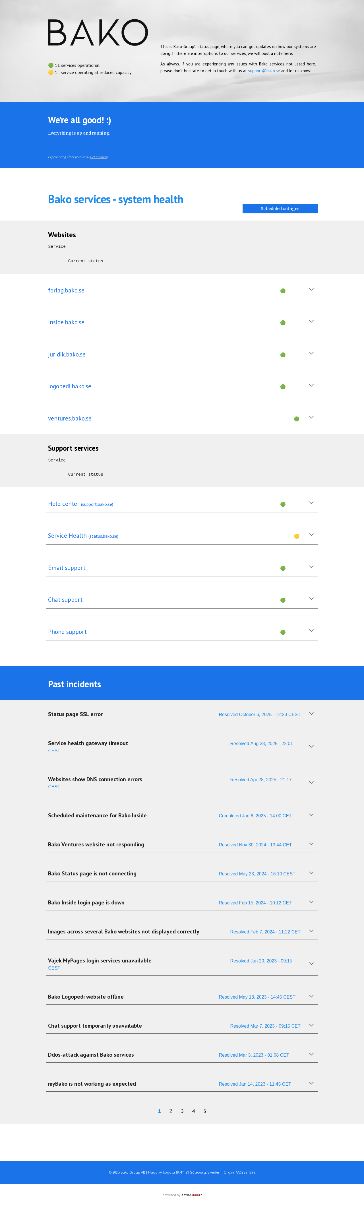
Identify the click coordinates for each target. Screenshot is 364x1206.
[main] (98, 66)
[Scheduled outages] (280, 208)
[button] (311, 290)
